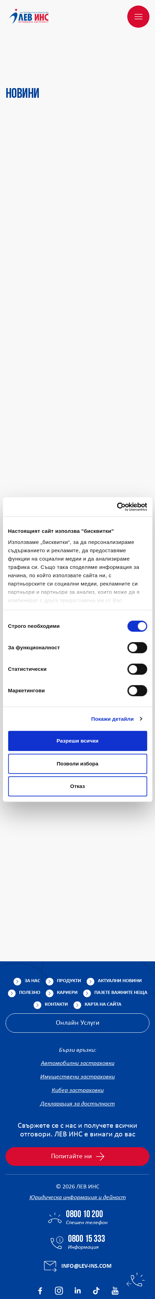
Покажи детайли (112, 719)
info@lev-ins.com (86, 1233)
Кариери (67, 959)
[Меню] (138, 17)
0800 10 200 (84, 1181)
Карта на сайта (103, 971)
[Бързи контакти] (135, 1279)
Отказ (77, 786)
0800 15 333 (86, 1206)
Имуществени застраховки (77, 1043)
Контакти (56, 971)
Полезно (29, 959)
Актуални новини (120, 947)
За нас (32, 947)
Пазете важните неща (120, 959)
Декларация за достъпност (77, 1070)
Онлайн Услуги (78, 989)
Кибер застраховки (78, 1057)
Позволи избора (77, 764)
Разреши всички (77, 741)
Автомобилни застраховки (77, 1030)
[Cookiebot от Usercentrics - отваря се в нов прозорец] (116, 506)
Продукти (69, 947)
